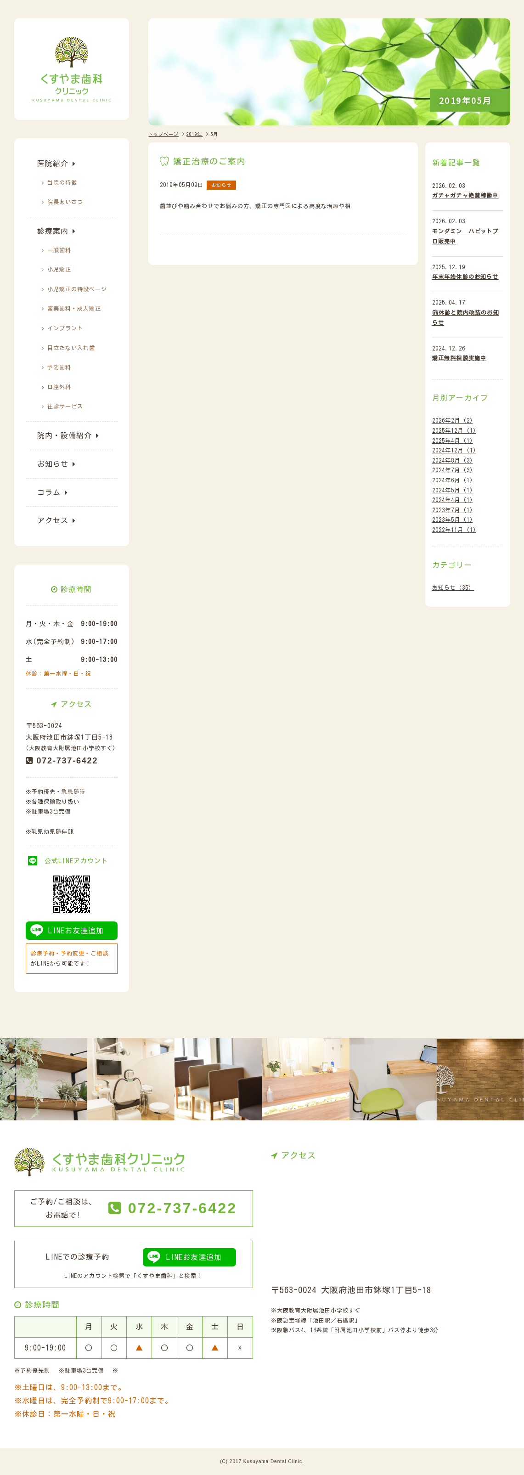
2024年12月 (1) (454, 450)
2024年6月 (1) (452, 480)
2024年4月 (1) (452, 500)
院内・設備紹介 (64, 435)
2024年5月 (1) (452, 490)
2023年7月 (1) (452, 510)
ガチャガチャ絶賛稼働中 (465, 195)
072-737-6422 (67, 760)
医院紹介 (52, 163)
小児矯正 (59, 269)
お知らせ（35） (453, 587)
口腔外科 (59, 387)
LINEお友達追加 (76, 930)
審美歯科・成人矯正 (74, 308)
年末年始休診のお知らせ (465, 276)
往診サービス (65, 406)
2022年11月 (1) (454, 529)
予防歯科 (59, 367)
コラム (49, 492)
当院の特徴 (62, 182)
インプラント (65, 328)
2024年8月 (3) (452, 460)
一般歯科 (59, 250)
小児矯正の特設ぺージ (77, 289)
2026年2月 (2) (452, 420)
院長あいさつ (65, 201)
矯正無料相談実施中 (459, 358)
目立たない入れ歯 (71, 347)
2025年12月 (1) (454, 430)
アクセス (52, 520)
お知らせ (52, 464)
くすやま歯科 (155, 1275)
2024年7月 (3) (452, 470)
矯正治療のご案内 (209, 161)
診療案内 (52, 231)
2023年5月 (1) (452, 519)
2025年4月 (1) (452, 440)
